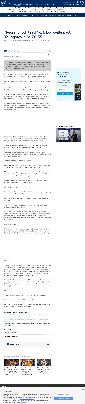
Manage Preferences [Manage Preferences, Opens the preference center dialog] (63, 394)
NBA (32, 15)
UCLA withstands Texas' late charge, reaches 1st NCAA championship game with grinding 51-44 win (11, 371)
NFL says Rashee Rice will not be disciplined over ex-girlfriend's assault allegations (43, 370)
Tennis (59, 15)
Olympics (24, 15)
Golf (50, 15)
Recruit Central (71, 15)
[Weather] (52, 5)
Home (18, 15)
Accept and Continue (63, 398)
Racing (64, 15)
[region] (42, 395)
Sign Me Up (65, 93)
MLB (36, 15)
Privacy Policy (59, 98)
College (45, 15)
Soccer (54, 15)
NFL (29, 15)
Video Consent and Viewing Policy (26, 400)
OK (83, 389)
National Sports (14, 332)
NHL (40, 15)
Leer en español (47, 54)
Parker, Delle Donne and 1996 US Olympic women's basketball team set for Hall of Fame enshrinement (28, 371)
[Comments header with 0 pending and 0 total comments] (27, 344)
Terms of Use (66, 97)
